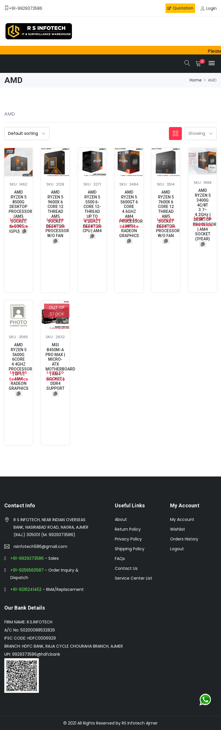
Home (196, 80)
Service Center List (133, 578)
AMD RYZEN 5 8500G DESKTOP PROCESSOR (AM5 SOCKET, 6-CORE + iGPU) (20, 212)
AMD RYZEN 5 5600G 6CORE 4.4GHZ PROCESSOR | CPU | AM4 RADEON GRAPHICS (20, 367)
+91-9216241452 (25, 589)
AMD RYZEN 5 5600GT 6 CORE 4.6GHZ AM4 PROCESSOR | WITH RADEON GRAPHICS (131, 214)
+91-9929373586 (27, 558)
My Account (182, 519)
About (121, 519)
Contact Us (126, 568)
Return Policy (128, 529)
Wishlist (177, 529)
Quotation (180, 8)
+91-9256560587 (27, 570)
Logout (177, 549)
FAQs (120, 558)
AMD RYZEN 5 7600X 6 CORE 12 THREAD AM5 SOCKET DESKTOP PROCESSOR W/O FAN (168, 214)
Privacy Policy (128, 539)
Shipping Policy (129, 549)
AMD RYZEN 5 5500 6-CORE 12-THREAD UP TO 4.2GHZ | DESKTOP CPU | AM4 (92, 211)
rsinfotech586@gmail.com (40, 546)
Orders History (184, 539)
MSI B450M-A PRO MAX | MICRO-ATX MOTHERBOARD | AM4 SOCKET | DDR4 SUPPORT (60, 367)
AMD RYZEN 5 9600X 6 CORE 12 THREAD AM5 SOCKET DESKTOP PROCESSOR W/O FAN (57, 214)
